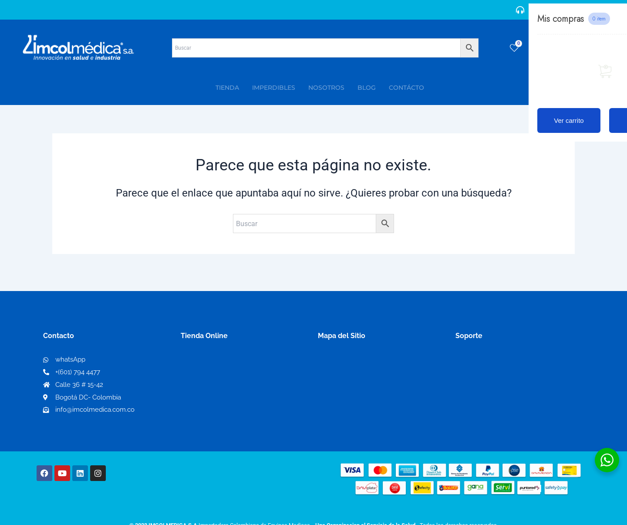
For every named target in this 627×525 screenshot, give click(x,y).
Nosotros (333, 360)
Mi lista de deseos (212, 375)
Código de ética (481, 375)
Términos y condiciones (494, 361)
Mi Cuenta (200, 361)
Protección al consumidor (497, 403)
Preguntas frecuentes (491, 389)
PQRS (327, 374)
